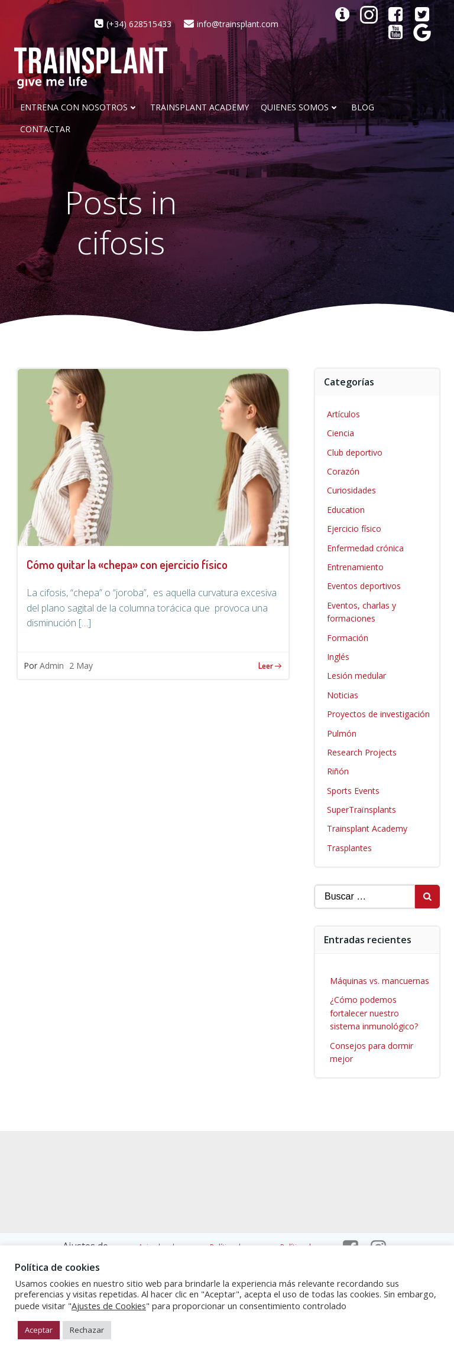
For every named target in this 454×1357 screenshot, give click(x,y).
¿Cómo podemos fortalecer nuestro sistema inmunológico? (374, 1013)
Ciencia (340, 433)
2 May (81, 665)
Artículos (343, 414)
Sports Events (353, 790)
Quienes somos (300, 108)
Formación (347, 637)
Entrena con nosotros (79, 108)
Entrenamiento (355, 567)
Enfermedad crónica (365, 548)
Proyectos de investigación (378, 714)
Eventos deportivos (364, 585)
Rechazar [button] (87, 1330)
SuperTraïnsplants (361, 809)
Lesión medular (356, 675)
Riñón (338, 771)
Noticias (342, 695)
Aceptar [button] (39, 1330)
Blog (362, 108)
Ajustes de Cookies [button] (109, 1306)
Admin (52, 665)
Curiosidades (351, 490)
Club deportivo (354, 452)
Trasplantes (349, 848)
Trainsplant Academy (199, 108)
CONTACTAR (45, 130)
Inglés (338, 656)
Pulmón (341, 733)
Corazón (343, 471)
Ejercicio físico (354, 528)
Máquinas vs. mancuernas (379, 980)
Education (346, 509)
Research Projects (362, 752)
